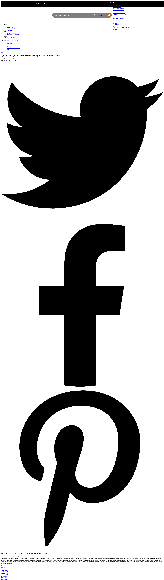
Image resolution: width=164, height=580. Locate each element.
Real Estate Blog (5, 571)
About (112, 22)
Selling (5, 36)
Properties (114, 4)
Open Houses (4, 570)
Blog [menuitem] (115, 29)
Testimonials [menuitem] (117, 25)
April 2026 (3, 577)
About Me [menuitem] (116, 23)
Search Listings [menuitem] (11, 28)
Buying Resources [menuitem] (12, 33)
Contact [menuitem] (116, 26)
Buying (5, 31)
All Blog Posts (4, 567)
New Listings (4, 568)
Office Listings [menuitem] (11, 30)
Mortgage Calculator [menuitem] (13, 34)
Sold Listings (4, 573)
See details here (45, 553)
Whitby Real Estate (11, 60)
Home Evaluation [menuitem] (11, 39)
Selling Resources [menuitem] (11, 37)
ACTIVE (109, 11)
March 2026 (4, 579)
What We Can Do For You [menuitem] (11, 40)
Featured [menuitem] (116, 5)
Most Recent (4, 576)
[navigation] (82, 36)
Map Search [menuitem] (10, 27)
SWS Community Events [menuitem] (121, 28)
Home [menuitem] (112, 2)
